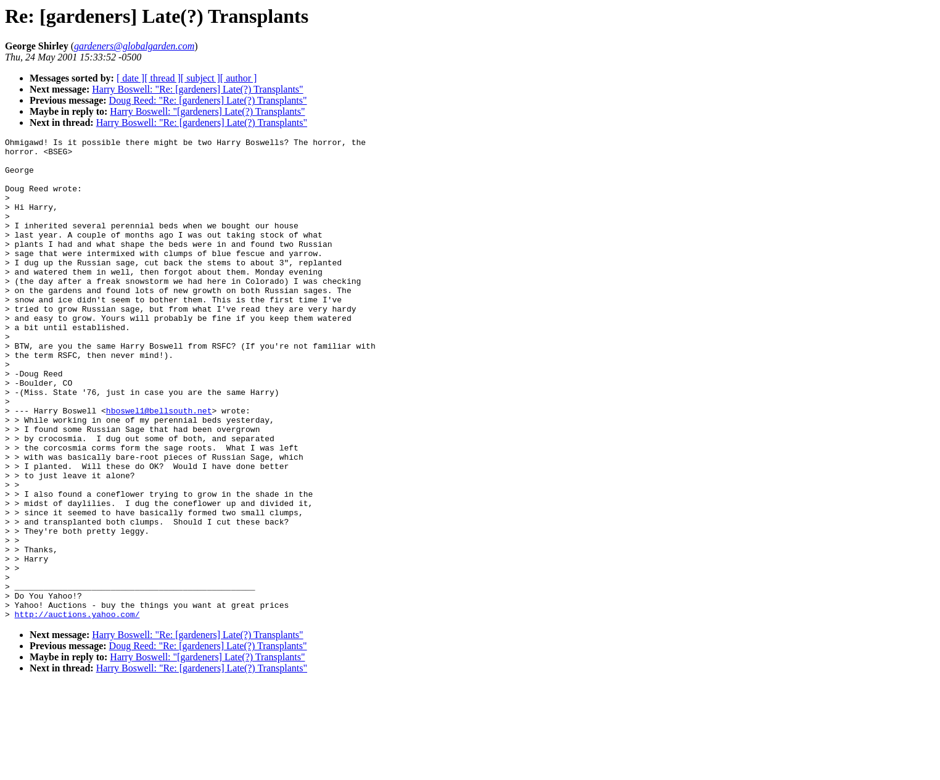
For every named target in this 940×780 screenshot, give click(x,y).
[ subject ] (200, 78)
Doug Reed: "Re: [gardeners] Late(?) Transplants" (208, 100)
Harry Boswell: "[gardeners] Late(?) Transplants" (207, 111)
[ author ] (238, 78)
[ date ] (130, 78)
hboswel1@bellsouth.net (159, 465)
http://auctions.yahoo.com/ (77, 710)
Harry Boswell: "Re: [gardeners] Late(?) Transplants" (197, 89)
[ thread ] (162, 78)
